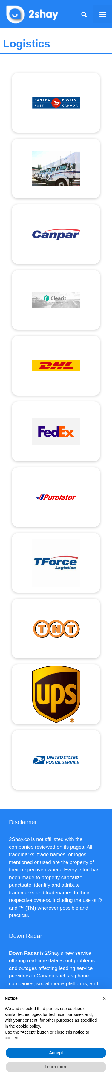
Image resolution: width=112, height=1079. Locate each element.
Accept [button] (56, 1052)
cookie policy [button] (28, 1026)
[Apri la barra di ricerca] (84, 14)
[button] (104, 998)
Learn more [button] (56, 1066)
